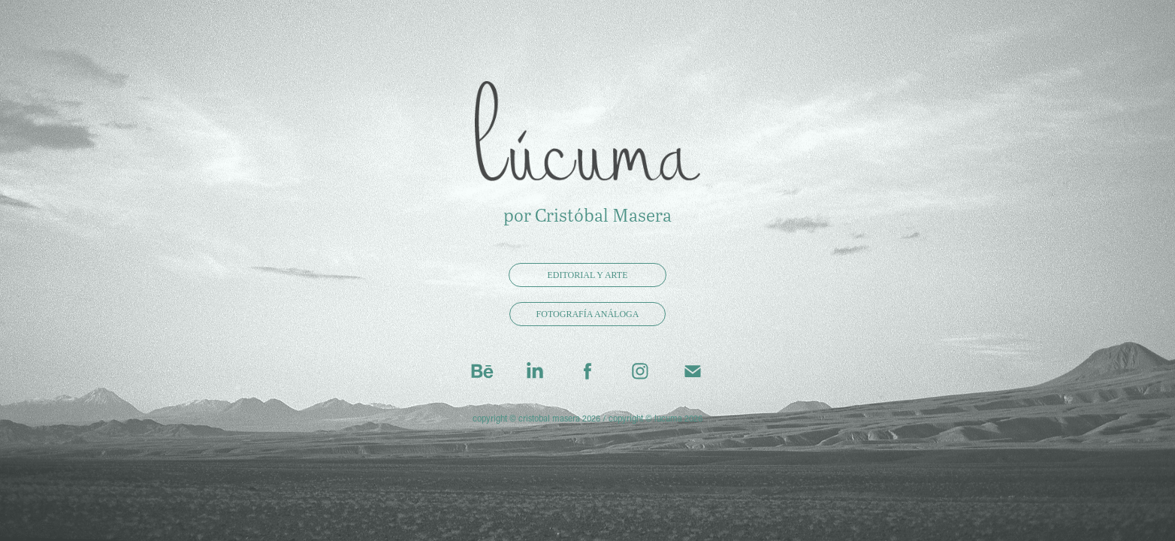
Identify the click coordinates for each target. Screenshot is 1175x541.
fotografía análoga (587, 314)
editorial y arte (587, 275)
